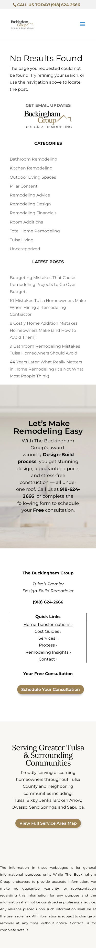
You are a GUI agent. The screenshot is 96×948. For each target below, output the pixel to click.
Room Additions (26, 222)
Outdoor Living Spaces (33, 177)
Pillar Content (24, 186)
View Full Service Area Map (48, 823)
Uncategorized (25, 248)
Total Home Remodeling (35, 231)
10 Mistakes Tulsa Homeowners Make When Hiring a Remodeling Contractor (48, 307)
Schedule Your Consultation (50, 689)
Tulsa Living (22, 240)
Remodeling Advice (30, 195)
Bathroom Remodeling (33, 159)
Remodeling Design (30, 204)
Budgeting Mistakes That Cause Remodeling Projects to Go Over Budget (43, 284)
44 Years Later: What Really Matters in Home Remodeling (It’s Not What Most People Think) (46, 369)
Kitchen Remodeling (31, 168)
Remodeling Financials (33, 212)
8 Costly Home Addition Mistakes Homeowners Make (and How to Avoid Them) (44, 330)
